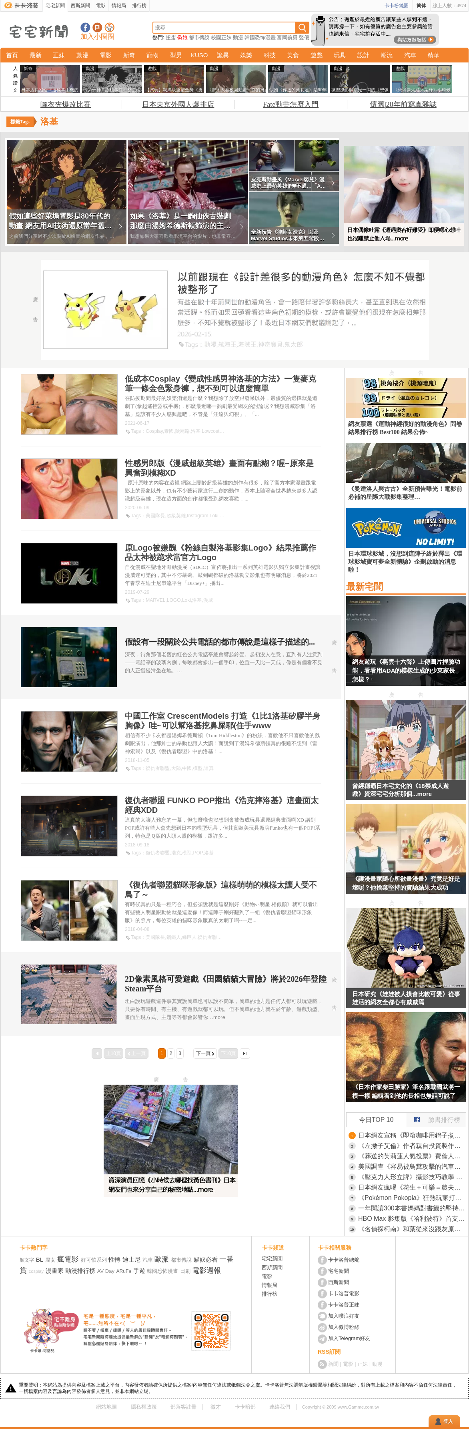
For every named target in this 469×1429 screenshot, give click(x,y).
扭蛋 (171, 37)
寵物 (152, 55)
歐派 (161, 1259)
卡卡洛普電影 (343, 1293)
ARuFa (123, 1271)
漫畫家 (55, 1270)
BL (39, 1259)
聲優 (304, 37)
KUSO (199, 55)
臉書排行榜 (433, 1118)
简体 (421, 5)
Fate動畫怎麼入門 (291, 104)
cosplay (36, 1271)
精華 (433, 55)
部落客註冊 (183, 1407)
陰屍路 (182, 431)
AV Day (105, 1271)
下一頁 (203, 1053)
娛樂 (246, 55)
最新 (36, 55)
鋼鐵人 (173, 937)
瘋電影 (68, 1259)
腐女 (50, 1260)
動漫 (238, 37)
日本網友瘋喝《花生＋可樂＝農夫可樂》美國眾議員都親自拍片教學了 (412, 1187)
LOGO (174, 600)
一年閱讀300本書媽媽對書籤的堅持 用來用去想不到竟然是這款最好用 (412, 1208)
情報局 (119, 5)
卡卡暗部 (245, 1407)
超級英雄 (176, 516)
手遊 (139, 1270)
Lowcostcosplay (219, 431)
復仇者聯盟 (158, 768)
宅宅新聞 (55, 5)
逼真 (209, 768)
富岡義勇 (287, 37)
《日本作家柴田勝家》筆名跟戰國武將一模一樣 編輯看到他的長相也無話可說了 (406, 1091)
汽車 (410, 55)
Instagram (197, 516)
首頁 (12, 55)
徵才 (215, 1407)
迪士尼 (131, 1259)
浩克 (176, 853)
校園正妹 (221, 37)
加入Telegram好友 (349, 1338)
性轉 (114, 1259)
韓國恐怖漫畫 (260, 37)
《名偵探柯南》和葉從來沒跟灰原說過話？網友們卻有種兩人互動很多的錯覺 (412, 1229)
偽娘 (182, 37)
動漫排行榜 (80, 1270)
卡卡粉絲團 (397, 5)
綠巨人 (189, 937)
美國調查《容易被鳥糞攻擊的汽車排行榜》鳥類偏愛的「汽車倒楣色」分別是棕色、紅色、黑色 (412, 1166)
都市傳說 (199, 37)
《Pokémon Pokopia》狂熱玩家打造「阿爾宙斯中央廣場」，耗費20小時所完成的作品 (412, 1197)
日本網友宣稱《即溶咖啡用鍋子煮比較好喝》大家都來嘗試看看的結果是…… (412, 1135)
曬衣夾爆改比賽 (65, 104)
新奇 (129, 55)
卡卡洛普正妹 (343, 1305)
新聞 (333, 1364)
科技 (270, 55)
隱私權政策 (144, 1407)
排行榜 (139, 5)
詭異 (223, 55)
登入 (448, 1421)
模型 (197, 768)
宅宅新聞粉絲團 (85, 27)
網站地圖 (106, 1407)
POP (197, 853)
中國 (187, 768)
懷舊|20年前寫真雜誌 (403, 104)
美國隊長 (155, 516)
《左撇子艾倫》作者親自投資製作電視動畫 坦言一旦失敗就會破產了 (412, 1145)
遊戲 (317, 55)
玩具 (340, 55)
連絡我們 (279, 1407)
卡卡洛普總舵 (343, 1260)
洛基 (195, 431)
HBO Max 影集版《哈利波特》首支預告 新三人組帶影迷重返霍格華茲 (412, 1218)
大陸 (176, 768)
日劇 (185, 1271)
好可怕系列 (94, 1260)
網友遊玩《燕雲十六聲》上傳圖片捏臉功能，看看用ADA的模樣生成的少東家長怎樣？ (406, 670)
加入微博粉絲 (343, 1327)
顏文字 (27, 1260)
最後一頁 (245, 1053)
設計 (363, 55)
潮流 (387, 55)
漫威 (208, 600)
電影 (101, 5)
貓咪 (228, 937)
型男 (176, 55)
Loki (214, 516)
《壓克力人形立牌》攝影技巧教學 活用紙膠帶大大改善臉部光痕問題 (412, 1177)
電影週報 (206, 1270)
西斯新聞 (80, 5)
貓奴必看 (206, 1259)
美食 (293, 55)
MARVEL (155, 600)
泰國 (169, 431)
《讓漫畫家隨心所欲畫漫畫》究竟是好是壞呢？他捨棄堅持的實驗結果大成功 (406, 883)
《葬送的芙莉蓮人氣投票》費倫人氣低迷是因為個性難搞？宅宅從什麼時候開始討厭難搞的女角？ (412, 1156)
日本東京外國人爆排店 (178, 104)
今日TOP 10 (376, 1119)
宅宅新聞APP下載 (109, 27)
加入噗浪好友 (97, 27)
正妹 (59, 55)
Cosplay (154, 431)
